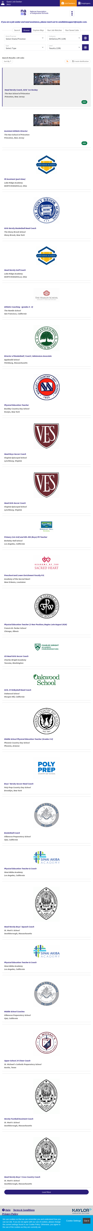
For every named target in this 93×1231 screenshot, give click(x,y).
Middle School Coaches (14, 1011)
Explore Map (38, 30)
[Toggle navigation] (72, 13)
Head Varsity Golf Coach (15, 270)
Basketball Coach (12, 833)
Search (17, 30)
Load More (46, 1192)
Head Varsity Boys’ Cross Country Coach (22, 1177)
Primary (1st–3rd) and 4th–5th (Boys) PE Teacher (25, 537)
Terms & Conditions (24, 1210)
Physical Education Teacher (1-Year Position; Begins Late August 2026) (35, 624)
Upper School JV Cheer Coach (17, 1060)
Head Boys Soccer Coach (15, 454)
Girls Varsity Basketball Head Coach (20, 228)
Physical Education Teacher (16, 405)
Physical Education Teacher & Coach (20, 868)
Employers (84, 3)
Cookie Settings (73, 1221)
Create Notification (80, 61)
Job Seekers (68, 3)
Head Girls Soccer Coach (15, 503)
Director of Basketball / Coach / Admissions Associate (28, 356)
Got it (86, 1221)
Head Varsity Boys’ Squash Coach (19, 926)
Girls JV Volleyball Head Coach (17, 690)
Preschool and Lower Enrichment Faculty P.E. (24, 575)
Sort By (7, 61)
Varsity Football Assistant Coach (18, 1118)
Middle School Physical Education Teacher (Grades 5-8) (28, 739)
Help (6, 1210)
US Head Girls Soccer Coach (16, 656)
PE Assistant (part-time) (14, 179)
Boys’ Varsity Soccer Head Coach (18, 783)
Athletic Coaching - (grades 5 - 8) (18, 307)
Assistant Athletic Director (16, 131)
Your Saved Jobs (72, 30)
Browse (26, 30)
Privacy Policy (10, 1213)
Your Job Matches (54, 30)
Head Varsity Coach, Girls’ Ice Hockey (21, 89)
